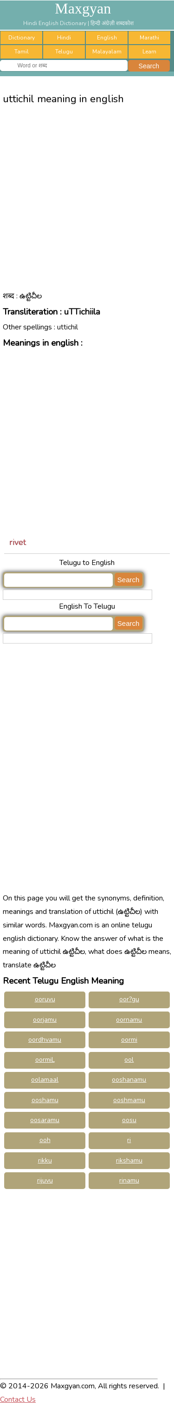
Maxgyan (83, 8)
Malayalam (107, 51)
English (107, 37)
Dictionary (21, 37)
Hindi (64, 37)
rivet (17, 542)
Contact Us (18, 1399)
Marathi (149, 37)
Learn (149, 51)
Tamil (21, 51)
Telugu (64, 51)
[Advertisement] (87, 205)
